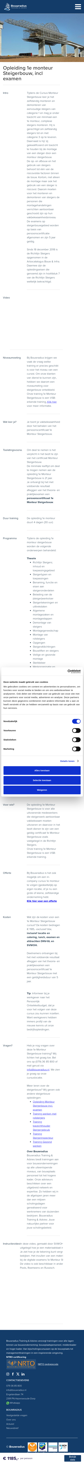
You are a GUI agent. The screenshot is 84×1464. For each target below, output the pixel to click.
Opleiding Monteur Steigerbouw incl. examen (44, 1106)
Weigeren (42, 790)
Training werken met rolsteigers (44, 1116)
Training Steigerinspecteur (43, 1136)
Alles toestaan (42, 770)
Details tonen (67, 761)
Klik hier (52, 402)
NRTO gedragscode (48, 1364)
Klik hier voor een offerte (42, 901)
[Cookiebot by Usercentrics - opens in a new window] (67, 671)
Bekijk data (72, 1458)
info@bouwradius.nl (38, 1070)
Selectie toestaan (42, 780)
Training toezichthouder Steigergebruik (41, 1126)
